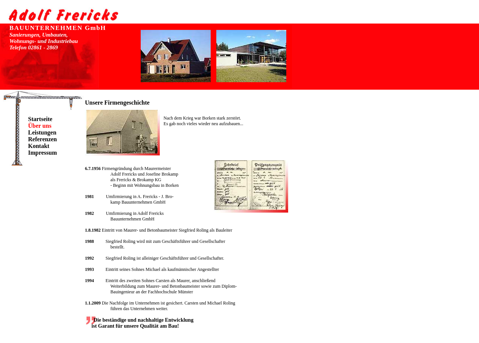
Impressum (42, 152)
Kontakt (38, 146)
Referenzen (42, 139)
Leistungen (42, 132)
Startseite (40, 119)
